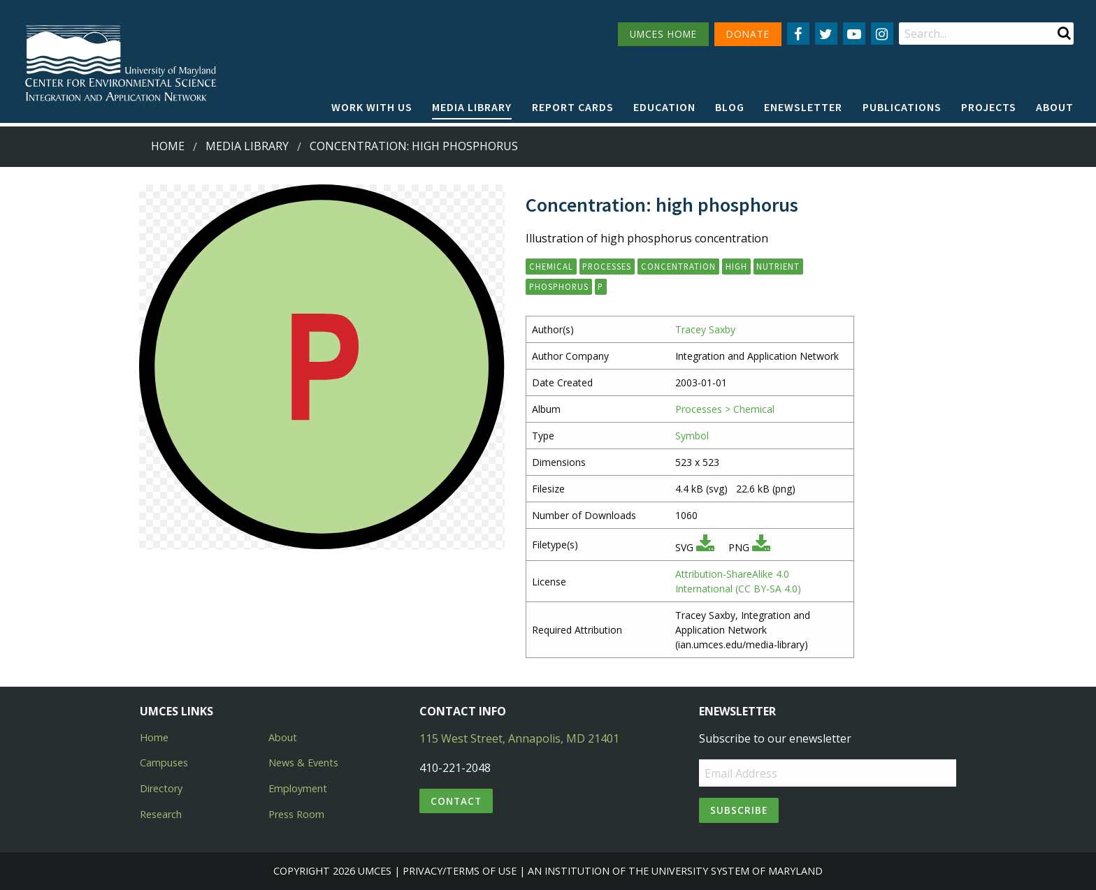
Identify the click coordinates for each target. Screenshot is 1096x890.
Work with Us (371, 107)
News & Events (303, 762)
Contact (456, 801)
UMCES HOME (663, 34)
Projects (988, 107)
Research (161, 814)
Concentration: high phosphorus (414, 146)
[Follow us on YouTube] (854, 33)
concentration (678, 266)
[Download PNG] (761, 547)
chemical (551, 266)
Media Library (472, 107)
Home (168, 146)
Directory (161, 788)
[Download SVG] (705, 547)
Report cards (573, 107)
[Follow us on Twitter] (826, 33)
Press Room (296, 814)
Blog (729, 107)
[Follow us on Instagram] (882, 33)
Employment (297, 788)
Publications (902, 107)
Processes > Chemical (724, 409)
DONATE (748, 34)
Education (664, 107)
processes (606, 266)
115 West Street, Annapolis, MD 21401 (519, 738)
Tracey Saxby (705, 329)
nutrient (778, 266)
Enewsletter (803, 107)
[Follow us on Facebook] (798, 33)
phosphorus (559, 286)
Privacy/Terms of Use (460, 870)
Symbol (692, 435)
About (1055, 107)
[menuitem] (371, 107)
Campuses (164, 762)
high (736, 266)
